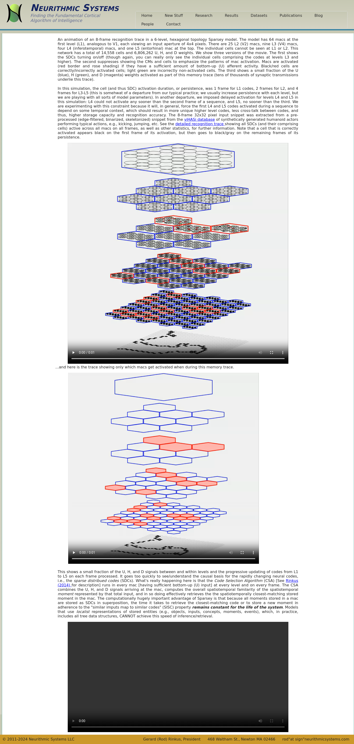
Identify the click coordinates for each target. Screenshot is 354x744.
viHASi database (199, 119)
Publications (291, 15)
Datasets (259, 15)
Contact (173, 24)
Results (231, 15)
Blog (319, 15)
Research (203, 15)
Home (146, 15)
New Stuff (174, 15)
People (147, 24)
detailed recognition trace (200, 124)
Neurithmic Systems (74, 7)
